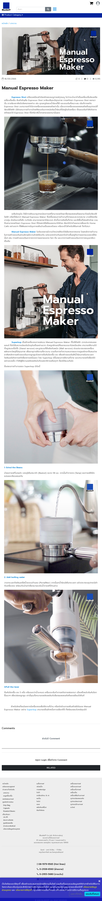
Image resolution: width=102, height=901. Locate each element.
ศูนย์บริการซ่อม (8, 802)
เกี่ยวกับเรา (6, 814)
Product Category (12, 14)
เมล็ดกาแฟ (40, 783)
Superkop (32, 709)
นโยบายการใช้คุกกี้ (24, 890)
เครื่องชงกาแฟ (75, 783)
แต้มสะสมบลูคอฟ (9, 786)
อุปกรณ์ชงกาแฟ (76, 801)
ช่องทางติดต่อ (8, 820)
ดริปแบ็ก (40, 786)
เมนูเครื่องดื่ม (7, 796)
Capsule (6, 808)
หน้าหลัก (5, 23)
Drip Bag (6, 805)
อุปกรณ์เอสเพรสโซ (77, 798)
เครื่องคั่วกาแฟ (75, 789)
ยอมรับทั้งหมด (92, 894)
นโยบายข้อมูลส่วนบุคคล (11, 829)
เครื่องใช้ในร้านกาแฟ (77, 795)
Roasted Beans (9, 811)
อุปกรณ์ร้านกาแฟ (76, 804)
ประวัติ (5, 817)
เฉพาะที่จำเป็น (76, 894)
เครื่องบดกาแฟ (75, 786)
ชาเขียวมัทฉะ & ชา (43, 795)
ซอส (38, 804)
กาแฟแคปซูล (41, 789)
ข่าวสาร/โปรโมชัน (9, 789)
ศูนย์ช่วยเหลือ (8, 823)
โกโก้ (38, 792)
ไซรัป (38, 801)
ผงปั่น (39, 798)
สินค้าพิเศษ (40, 810)
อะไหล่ (72, 807)
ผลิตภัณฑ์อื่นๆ (42, 807)
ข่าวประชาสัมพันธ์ (9, 826)
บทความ (13, 23)
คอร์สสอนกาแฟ (8, 799)
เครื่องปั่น (73, 792)
